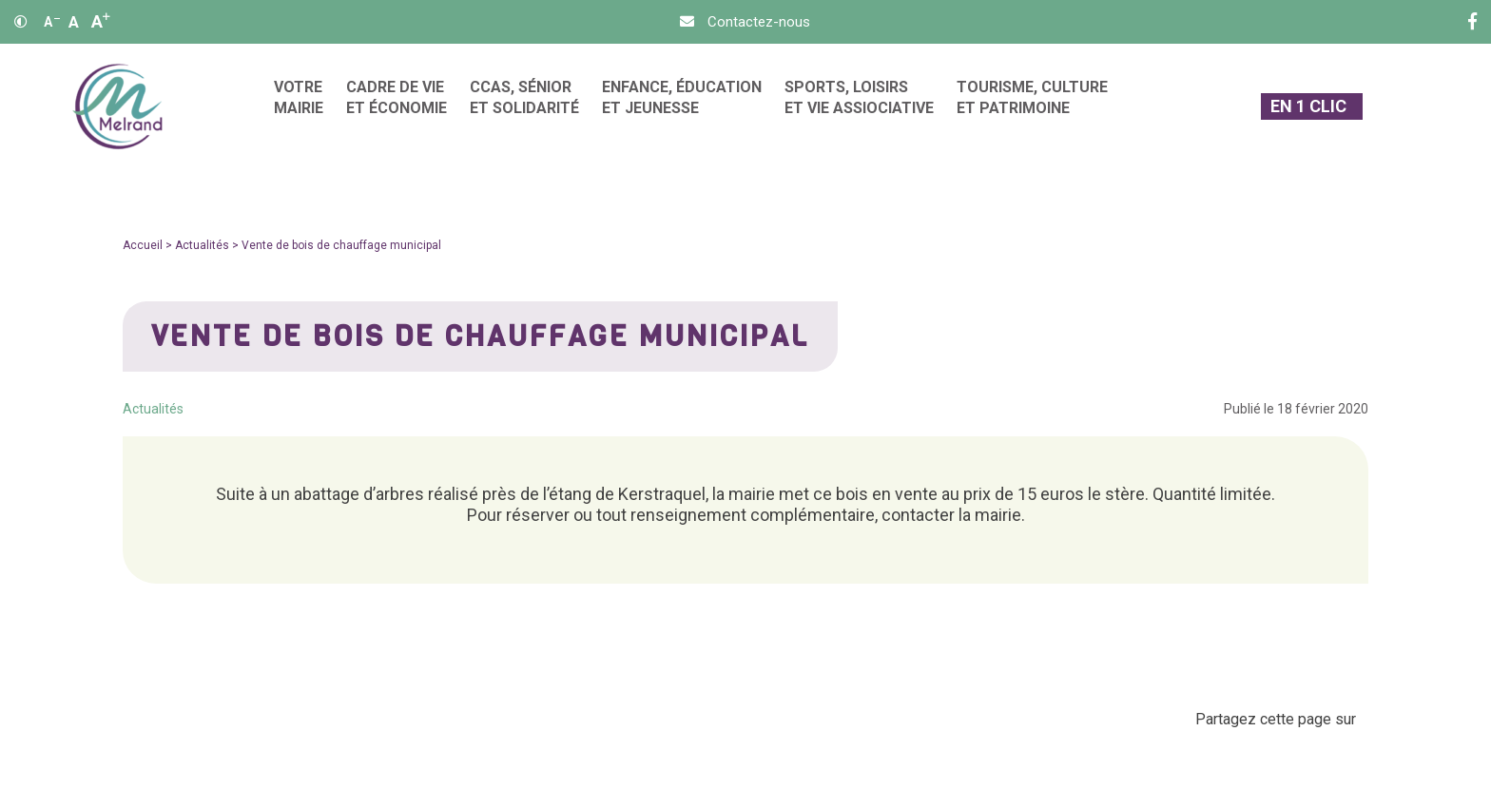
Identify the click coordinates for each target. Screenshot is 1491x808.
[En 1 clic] (1312, 107)
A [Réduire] (52, 21)
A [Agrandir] (100, 21)
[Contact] (745, 22)
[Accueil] (117, 107)
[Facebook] (1472, 22)
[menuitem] (298, 107)
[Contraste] (21, 22)
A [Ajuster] (73, 21)
